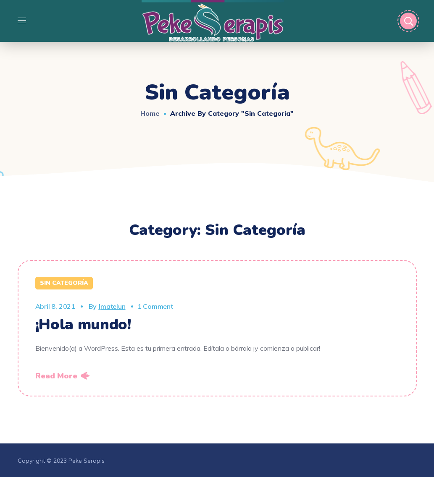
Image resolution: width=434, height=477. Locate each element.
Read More (56, 376)
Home (150, 113)
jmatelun (111, 306)
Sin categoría (64, 283)
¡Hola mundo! (83, 324)
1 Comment (155, 306)
